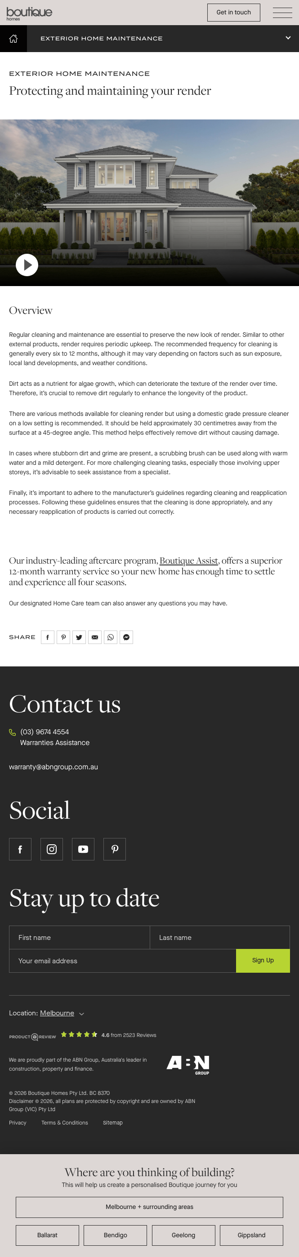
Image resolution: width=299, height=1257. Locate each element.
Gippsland (252, 1235)
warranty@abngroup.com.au (53, 767)
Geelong (183, 1235)
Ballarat (47, 1235)
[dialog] (149, 1205)
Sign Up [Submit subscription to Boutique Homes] (263, 960)
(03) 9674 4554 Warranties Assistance (49, 737)
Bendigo (115, 1235)
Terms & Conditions (64, 1123)
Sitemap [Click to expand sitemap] (113, 1123)
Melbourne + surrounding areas (149, 1207)
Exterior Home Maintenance (101, 38)
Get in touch (234, 12)
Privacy (18, 1123)
